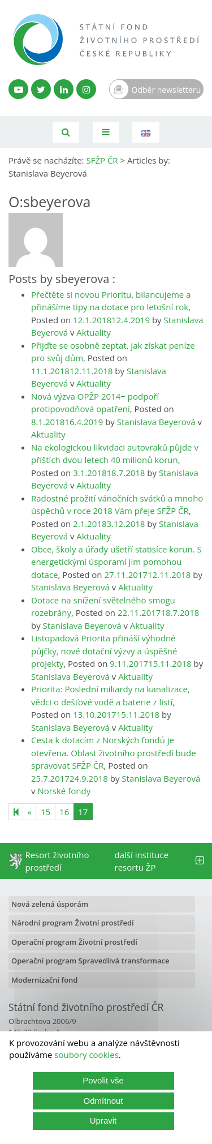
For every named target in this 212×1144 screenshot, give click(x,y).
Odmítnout (103, 1101)
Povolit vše (103, 1080)
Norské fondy (63, 790)
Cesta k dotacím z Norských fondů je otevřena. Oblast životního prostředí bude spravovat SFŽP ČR (113, 752)
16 (64, 811)
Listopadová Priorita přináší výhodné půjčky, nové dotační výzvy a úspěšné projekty (104, 650)
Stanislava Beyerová (156, 421)
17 (83, 811)
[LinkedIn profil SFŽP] (63, 89)
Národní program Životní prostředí (72, 923)
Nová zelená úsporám (49, 904)
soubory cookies (86, 1054)
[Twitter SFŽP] (41, 89)
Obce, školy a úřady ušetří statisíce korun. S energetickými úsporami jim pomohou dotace (116, 561)
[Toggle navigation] (106, 132)
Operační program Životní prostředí (74, 942)
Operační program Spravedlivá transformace (90, 961)
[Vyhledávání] (66, 132)
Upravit (103, 1120)
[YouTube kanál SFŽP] (18, 89)
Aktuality (93, 332)
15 (45, 811)
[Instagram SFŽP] (86, 89)
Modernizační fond (44, 980)
